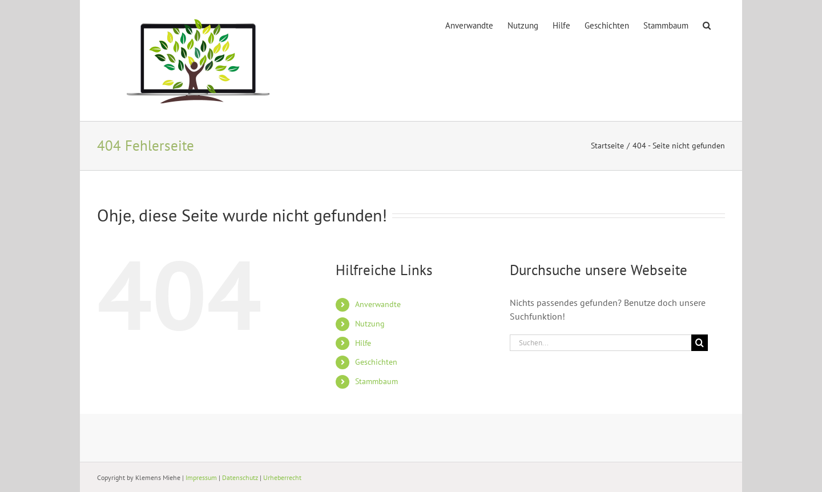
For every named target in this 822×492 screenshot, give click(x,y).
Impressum (201, 477)
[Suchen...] (600, 342)
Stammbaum (376, 381)
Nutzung (370, 323)
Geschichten (376, 362)
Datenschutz (240, 477)
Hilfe (363, 343)
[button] (707, 24)
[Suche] (699, 342)
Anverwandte (378, 304)
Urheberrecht (282, 477)
